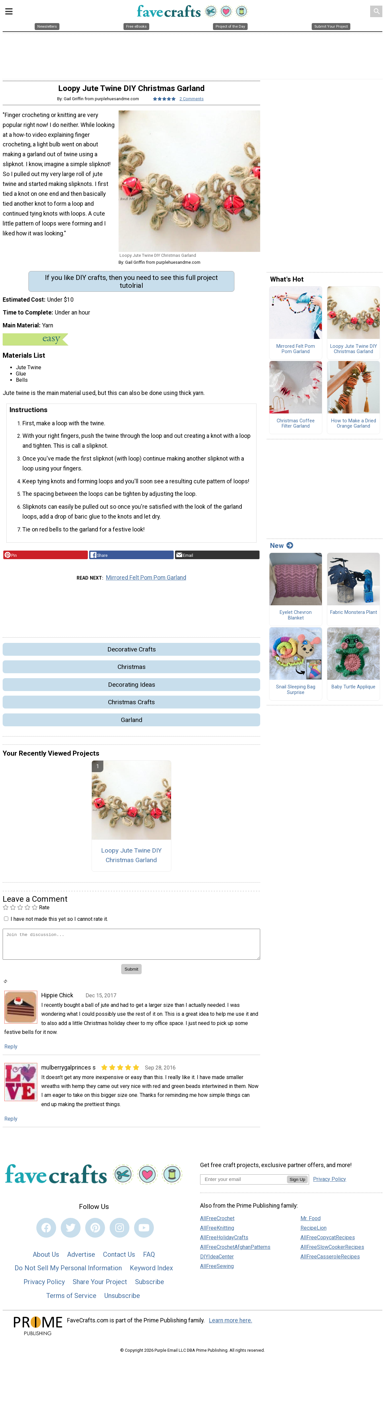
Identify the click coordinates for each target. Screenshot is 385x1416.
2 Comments (192, 103)
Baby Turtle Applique (353, 691)
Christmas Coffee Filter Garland (296, 427)
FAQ (149, 1258)
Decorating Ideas (131, 688)
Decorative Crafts (131, 653)
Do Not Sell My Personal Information (68, 1272)
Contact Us (119, 1258)
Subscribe (149, 1286)
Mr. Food (310, 1223)
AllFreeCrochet (217, 1223)
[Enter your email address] (243, 1183)
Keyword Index (151, 1272)
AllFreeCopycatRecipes (327, 1242)
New (281, 550)
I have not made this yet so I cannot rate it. (59, 923)
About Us (46, 1258)
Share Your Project (100, 1286)
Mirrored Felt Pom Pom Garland (146, 582)
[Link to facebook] (46, 1232)
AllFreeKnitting (217, 1232)
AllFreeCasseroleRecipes (330, 1261)
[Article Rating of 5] (164, 103)
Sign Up (297, 1183)
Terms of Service (71, 1300)
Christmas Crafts (131, 706)
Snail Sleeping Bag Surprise (295, 694)
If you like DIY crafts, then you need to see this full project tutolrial (131, 285)
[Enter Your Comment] (131, 948)
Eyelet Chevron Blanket (296, 619)
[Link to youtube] (144, 1232)
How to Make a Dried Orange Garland (353, 427)
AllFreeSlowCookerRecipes (332, 1251)
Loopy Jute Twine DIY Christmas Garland (131, 859)
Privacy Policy (44, 1286)
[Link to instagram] (119, 1232)
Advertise (81, 1258)
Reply (11, 1050)
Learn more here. (230, 1324)
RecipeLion (313, 1232)
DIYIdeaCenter (217, 1261)
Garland (131, 724)
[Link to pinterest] (95, 1232)
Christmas (132, 671)
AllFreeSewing (217, 1270)
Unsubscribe (122, 1300)
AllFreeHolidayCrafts (224, 1242)
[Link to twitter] (71, 1232)
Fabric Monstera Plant (353, 616)
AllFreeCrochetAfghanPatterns (235, 1251)
